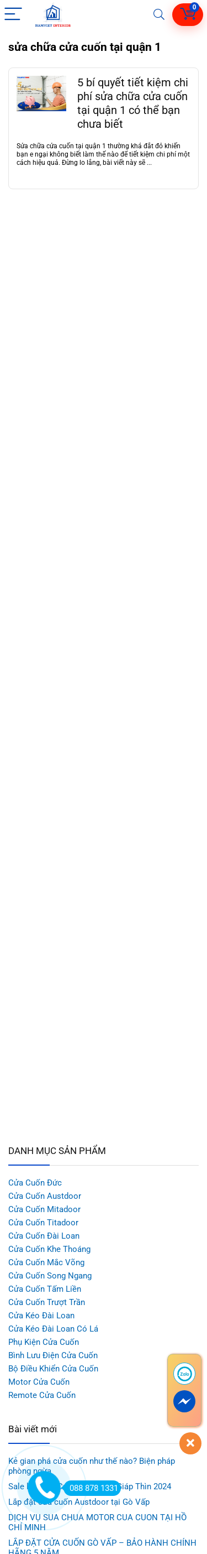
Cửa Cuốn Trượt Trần (46, 1302)
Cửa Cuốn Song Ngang (50, 1276)
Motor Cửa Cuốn (39, 1382)
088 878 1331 (90, 1488)
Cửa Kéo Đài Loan (41, 1316)
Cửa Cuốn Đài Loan (43, 1236)
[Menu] (13, 14)
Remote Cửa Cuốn (42, 1395)
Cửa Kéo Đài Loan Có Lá (53, 1329)
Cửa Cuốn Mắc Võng (46, 1262)
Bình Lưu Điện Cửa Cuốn (53, 1355)
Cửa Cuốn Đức (35, 1183)
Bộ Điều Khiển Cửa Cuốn (53, 1369)
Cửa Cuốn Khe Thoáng (49, 1249)
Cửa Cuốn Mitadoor (44, 1209)
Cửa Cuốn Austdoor (44, 1196)
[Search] (159, 14)
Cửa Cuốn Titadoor (43, 1223)
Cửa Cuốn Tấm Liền (44, 1289)
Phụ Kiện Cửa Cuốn (43, 1342)
